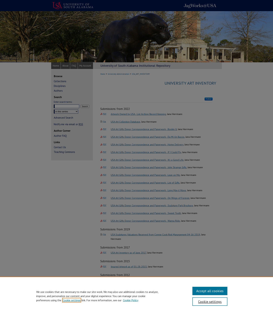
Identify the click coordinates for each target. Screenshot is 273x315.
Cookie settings (72, 300)
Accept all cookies (210, 291)
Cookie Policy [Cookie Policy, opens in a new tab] (130, 300)
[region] (136, 296)
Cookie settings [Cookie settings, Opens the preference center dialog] (210, 301)
